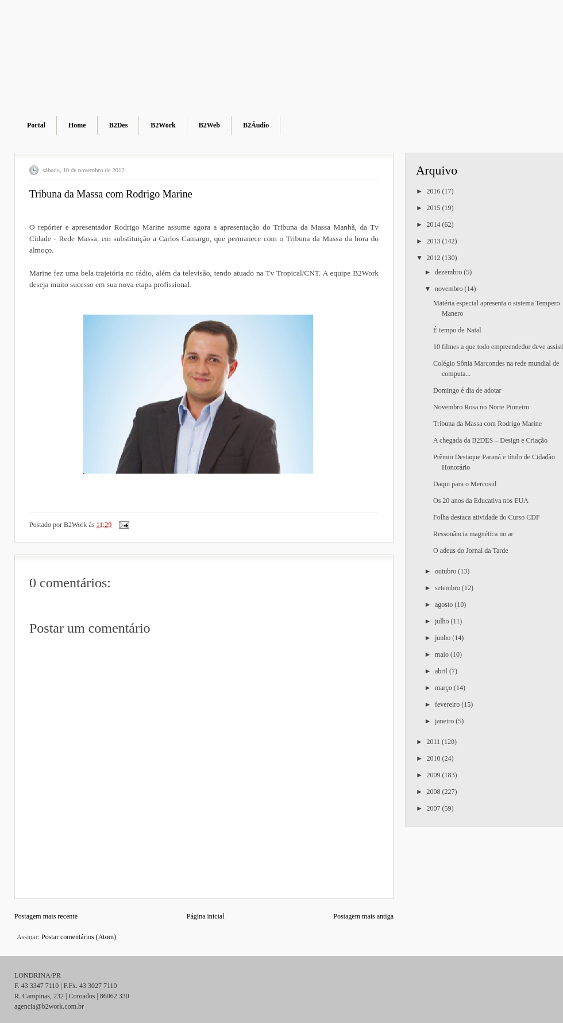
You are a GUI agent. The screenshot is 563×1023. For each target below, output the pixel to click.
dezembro (449, 272)
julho (443, 621)
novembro (450, 289)
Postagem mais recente (46, 916)
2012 (434, 258)
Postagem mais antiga (363, 916)
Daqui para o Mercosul (464, 484)
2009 (434, 775)
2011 (434, 742)
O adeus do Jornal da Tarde (470, 551)
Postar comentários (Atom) (78, 937)
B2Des (118, 125)
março (444, 688)
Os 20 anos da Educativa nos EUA (481, 501)
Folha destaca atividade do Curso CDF (486, 517)
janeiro (445, 721)
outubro (446, 571)
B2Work (163, 125)
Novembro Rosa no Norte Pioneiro (481, 407)
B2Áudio (256, 125)
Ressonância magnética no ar (473, 534)
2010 (434, 758)
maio (442, 654)
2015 (434, 208)
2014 (434, 224)
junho (443, 638)
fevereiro (448, 704)
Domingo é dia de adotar (467, 390)
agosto (444, 604)
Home (77, 125)
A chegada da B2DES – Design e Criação (490, 440)
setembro (448, 588)
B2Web (209, 125)
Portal (36, 125)
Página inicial (206, 916)
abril (442, 671)
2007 (434, 808)
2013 (434, 241)
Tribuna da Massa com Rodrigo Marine (487, 424)
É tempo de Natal (457, 330)
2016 (434, 191)
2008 (434, 792)
